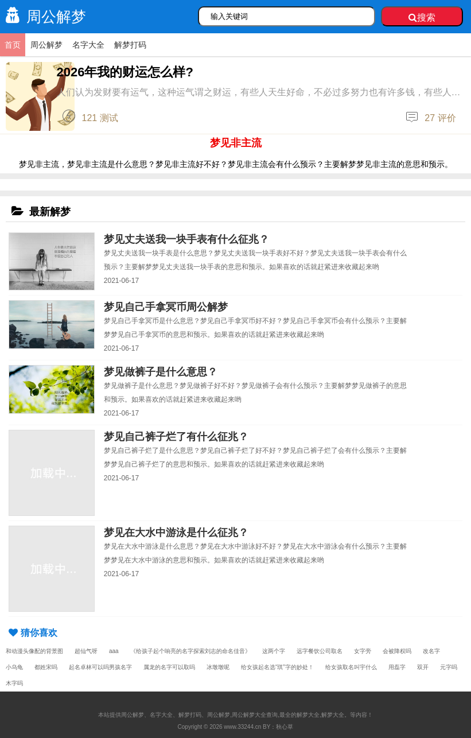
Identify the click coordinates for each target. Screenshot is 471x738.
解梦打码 (130, 44)
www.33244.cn (242, 727)
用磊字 (397, 667)
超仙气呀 (86, 651)
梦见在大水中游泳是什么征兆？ (176, 532)
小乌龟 (14, 667)
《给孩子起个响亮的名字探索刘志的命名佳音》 (190, 651)
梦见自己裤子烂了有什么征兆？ (176, 436)
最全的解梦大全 (299, 715)
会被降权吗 (397, 651)
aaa (114, 651)
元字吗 (448, 667)
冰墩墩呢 (218, 667)
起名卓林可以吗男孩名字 (100, 667)
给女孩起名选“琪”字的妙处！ (277, 667)
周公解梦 (43, 16)
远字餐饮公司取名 (319, 651)
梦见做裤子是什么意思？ (160, 372)
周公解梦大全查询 (255, 715)
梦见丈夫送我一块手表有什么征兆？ (186, 239)
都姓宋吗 (45, 667)
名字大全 (88, 44)
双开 (423, 667)
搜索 (421, 17)
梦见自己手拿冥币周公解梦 (166, 307)
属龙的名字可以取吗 (169, 667)
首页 (13, 44)
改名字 (431, 651)
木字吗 (14, 683)
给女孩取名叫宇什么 (351, 667)
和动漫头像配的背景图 (34, 651)
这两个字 (273, 651)
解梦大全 (332, 715)
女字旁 (362, 651)
